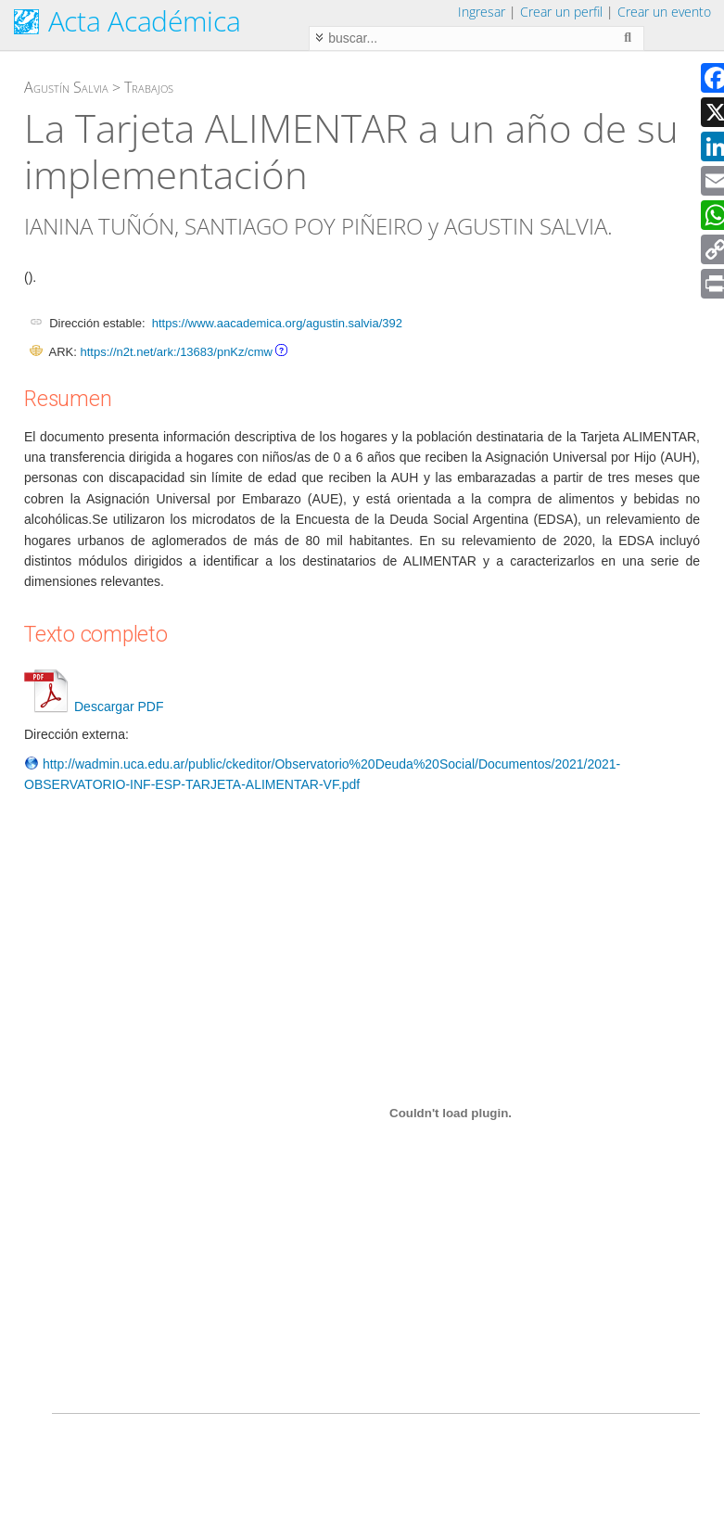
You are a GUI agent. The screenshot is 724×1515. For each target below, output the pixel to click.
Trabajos (148, 87)
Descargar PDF (93, 706)
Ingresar (481, 11)
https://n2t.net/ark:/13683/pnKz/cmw (176, 352)
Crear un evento (664, 11)
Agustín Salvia (66, 87)
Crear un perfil (561, 11)
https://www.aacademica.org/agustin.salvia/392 (277, 323)
